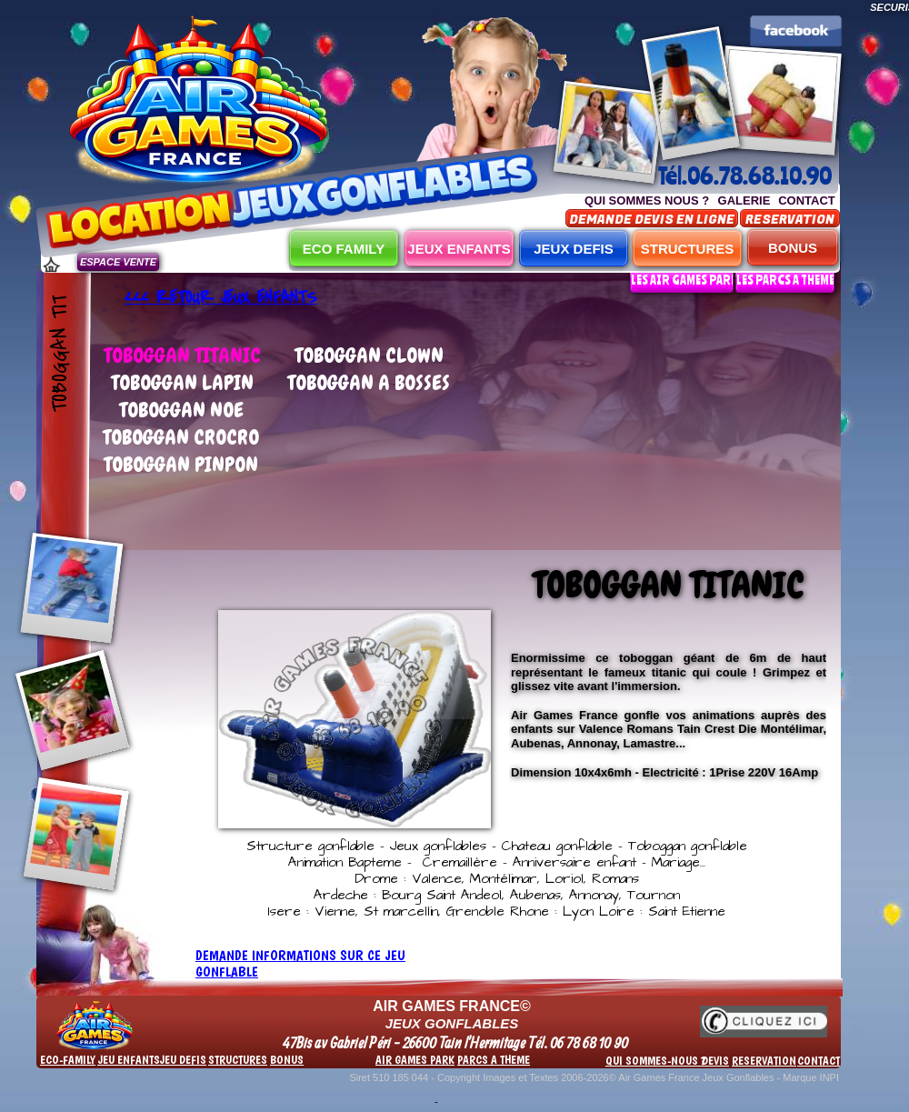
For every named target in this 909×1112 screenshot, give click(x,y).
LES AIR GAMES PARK (684, 279)
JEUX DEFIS (574, 248)
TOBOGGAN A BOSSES (368, 382)
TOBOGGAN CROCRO (181, 437)
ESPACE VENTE (118, 261)
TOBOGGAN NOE (181, 409)
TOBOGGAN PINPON (181, 464)
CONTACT (806, 200)
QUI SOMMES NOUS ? (646, 200)
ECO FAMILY (344, 248)
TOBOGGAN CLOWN (369, 355)
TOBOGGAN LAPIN (182, 382)
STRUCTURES (687, 248)
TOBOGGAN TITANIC (182, 355)
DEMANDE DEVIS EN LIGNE (651, 219)
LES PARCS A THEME (785, 279)
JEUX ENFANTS (458, 248)
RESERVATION (789, 219)
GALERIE (744, 200)
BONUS (792, 247)
